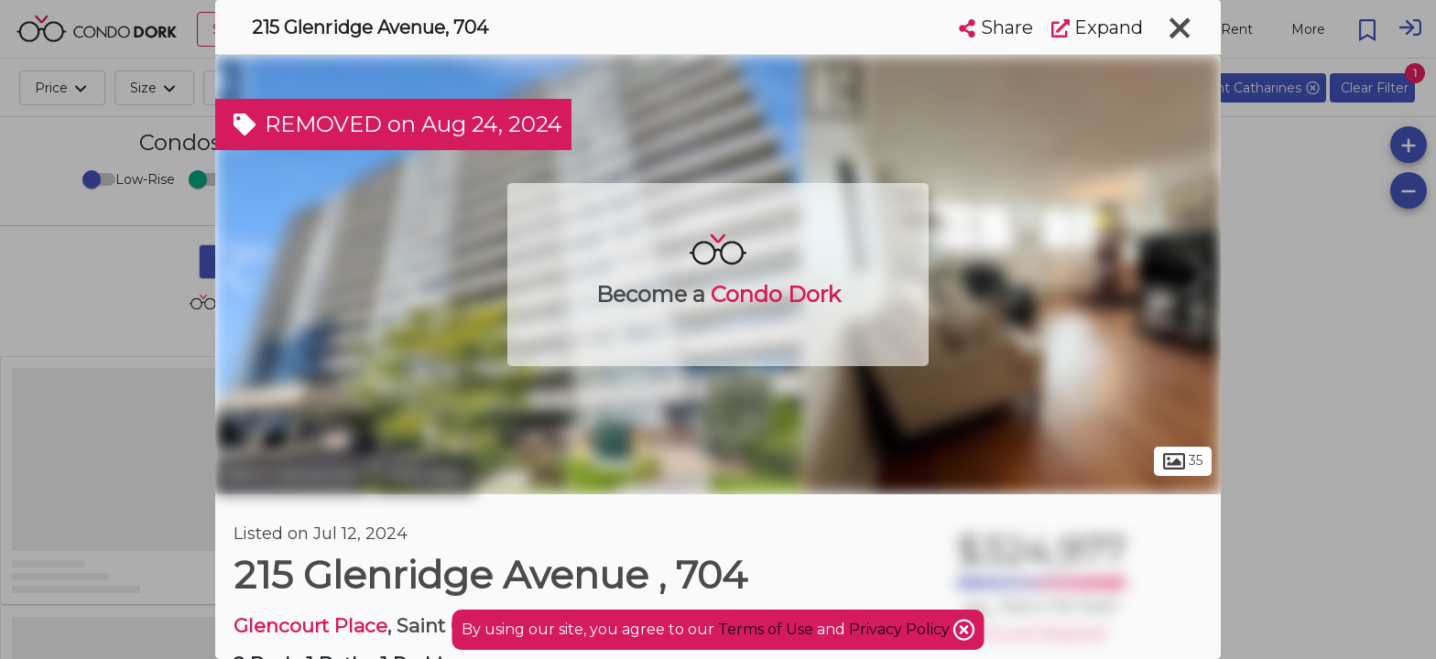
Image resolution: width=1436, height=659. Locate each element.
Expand (1097, 27)
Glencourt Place (310, 625)
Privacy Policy (901, 629)
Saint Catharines (292, 474)
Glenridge (424, 474)
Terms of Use (765, 629)
